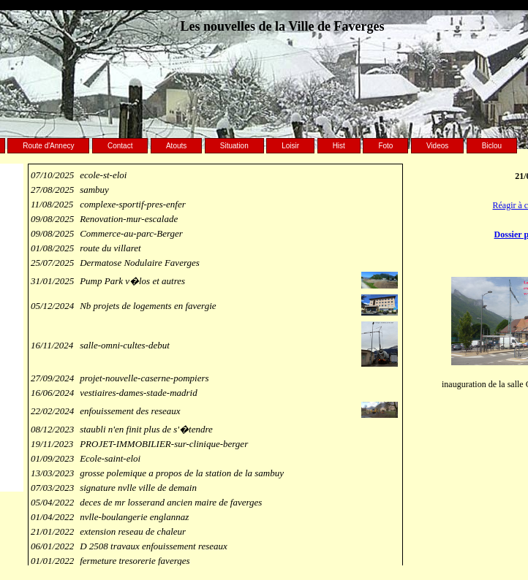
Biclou (492, 146)
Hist (339, 146)
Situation (234, 146)
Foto (385, 146)
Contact (120, 146)
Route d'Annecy (48, 146)
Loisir (290, 146)
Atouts (176, 146)
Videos (437, 146)
